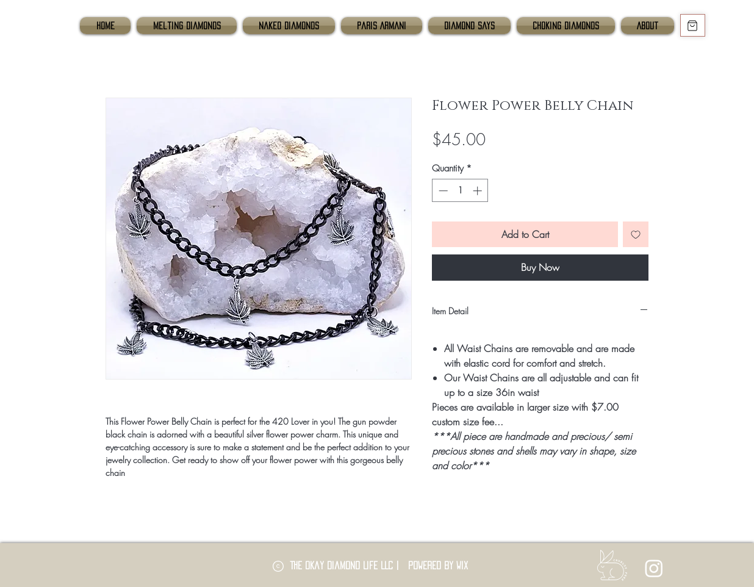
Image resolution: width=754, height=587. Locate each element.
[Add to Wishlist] (635, 234)
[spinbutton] (460, 190)
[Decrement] (442, 190)
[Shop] (692, 25)
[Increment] (478, 190)
